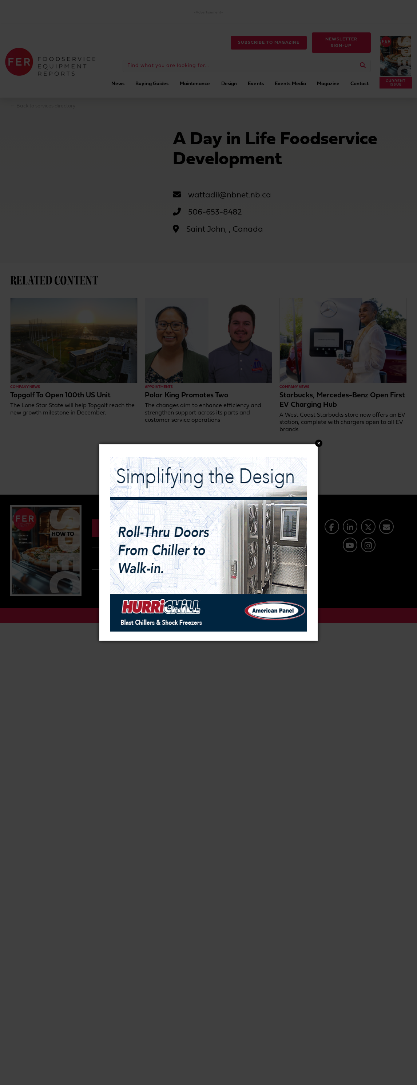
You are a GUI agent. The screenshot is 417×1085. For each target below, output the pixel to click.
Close (318, 443)
